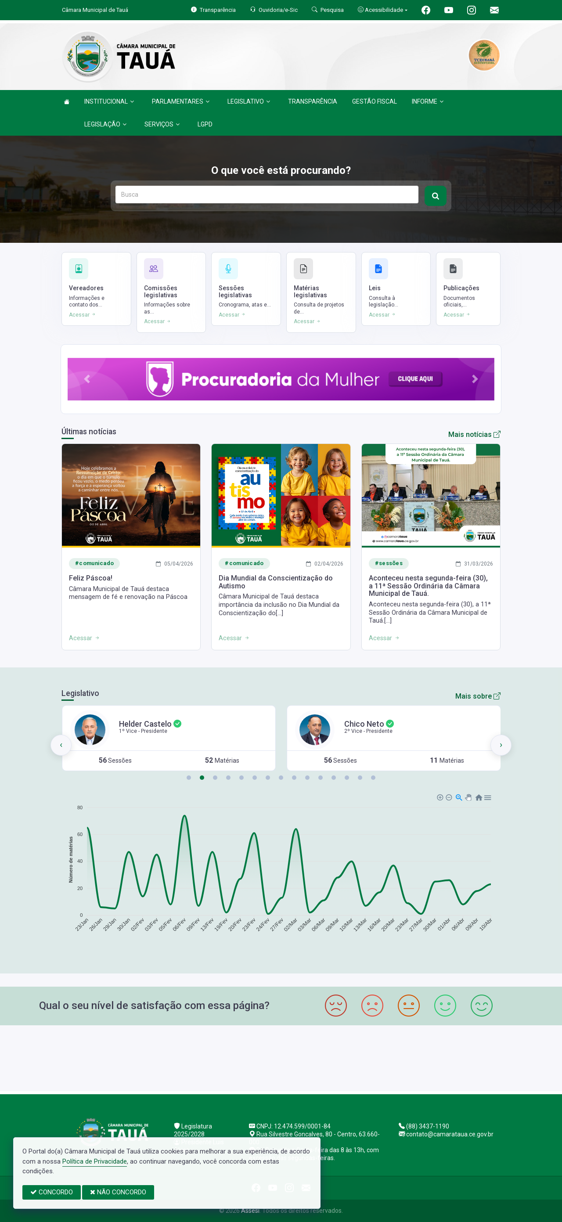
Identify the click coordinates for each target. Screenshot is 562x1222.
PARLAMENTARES (180, 101)
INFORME (427, 101)
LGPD (205, 124)
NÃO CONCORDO (118, 1192)
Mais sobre (478, 696)
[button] (87, 379)
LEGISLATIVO (248, 101)
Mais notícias (474, 434)
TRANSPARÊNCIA (312, 101)
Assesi (250, 1210)
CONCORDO (51, 1192)
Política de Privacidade (94, 1161)
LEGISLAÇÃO (105, 124)
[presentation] (61, 745)
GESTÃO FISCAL (374, 101)
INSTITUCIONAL (109, 101)
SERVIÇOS (162, 124)
